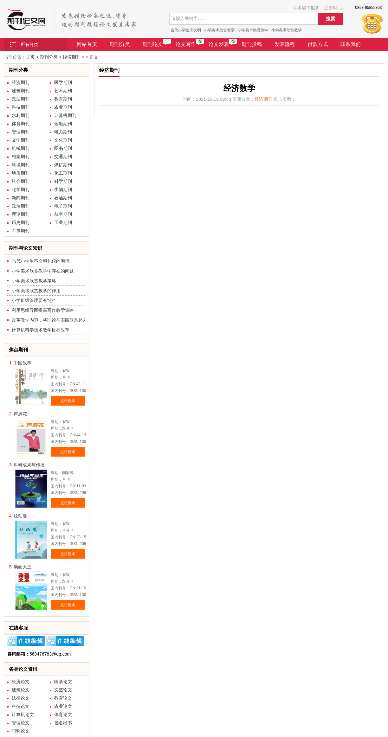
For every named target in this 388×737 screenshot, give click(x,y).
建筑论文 (20, 689)
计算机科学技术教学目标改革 (40, 329)
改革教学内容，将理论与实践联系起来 (49, 320)
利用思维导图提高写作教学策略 (43, 310)
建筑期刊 (20, 90)
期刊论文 (153, 44)
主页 (30, 57)
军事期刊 (20, 230)
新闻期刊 (20, 197)
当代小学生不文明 (186, 30)
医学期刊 (63, 82)
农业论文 (63, 706)
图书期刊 (63, 148)
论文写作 (186, 44)
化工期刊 (63, 173)
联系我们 (350, 44)
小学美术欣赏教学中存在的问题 (43, 270)
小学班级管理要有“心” (33, 300)
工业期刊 (63, 222)
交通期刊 (63, 156)
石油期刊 (63, 197)
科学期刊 (63, 181)
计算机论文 (23, 714)
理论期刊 (20, 214)
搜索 (330, 18)
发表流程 (285, 44)
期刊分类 (120, 44)
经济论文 (20, 681)
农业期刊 (63, 107)
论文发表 (219, 44)
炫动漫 (20, 515)
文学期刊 (20, 140)
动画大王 (22, 566)
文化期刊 (63, 140)
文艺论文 (63, 689)
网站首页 (87, 44)
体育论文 (63, 714)
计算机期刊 (65, 115)
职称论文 (20, 731)
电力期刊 (63, 131)
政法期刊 (20, 98)
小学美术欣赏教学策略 (34, 280)
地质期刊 (20, 173)
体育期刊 (20, 123)
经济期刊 (72, 57)
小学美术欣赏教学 (219, 30)
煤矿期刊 (63, 164)
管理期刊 (20, 131)
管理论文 (20, 722)
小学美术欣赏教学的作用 (36, 290)
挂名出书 (63, 722)
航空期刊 (63, 214)
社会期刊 (20, 181)
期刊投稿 (252, 44)
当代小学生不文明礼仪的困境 (40, 261)
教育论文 (63, 698)
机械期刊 (20, 148)
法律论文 (20, 698)
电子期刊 (63, 205)
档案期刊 (20, 156)
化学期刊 (20, 189)
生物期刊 (63, 189)
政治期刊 (20, 205)
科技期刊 (20, 107)
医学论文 (63, 681)
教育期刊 (63, 98)
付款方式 (317, 44)
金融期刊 (63, 123)
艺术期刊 (63, 90)
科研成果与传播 (29, 464)
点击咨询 (67, 401)
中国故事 (22, 362)
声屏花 (20, 413)
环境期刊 (20, 164)
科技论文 (20, 706)
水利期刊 (20, 115)
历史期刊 (20, 222)
